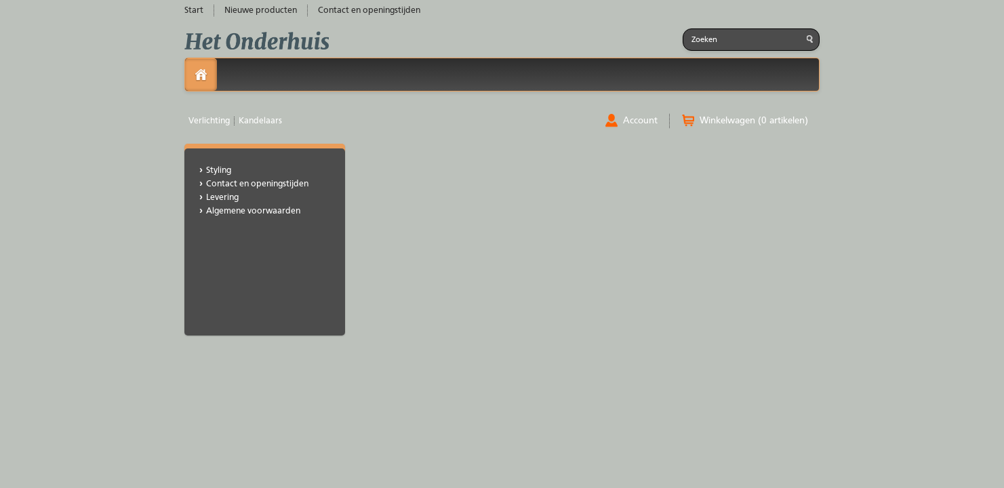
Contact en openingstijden (369, 10)
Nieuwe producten (260, 10)
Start (193, 10)
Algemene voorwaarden (253, 211)
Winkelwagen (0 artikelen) (754, 120)
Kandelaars (260, 121)
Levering (222, 197)
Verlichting (209, 121)
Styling (218, 170)
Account (640, 120)
